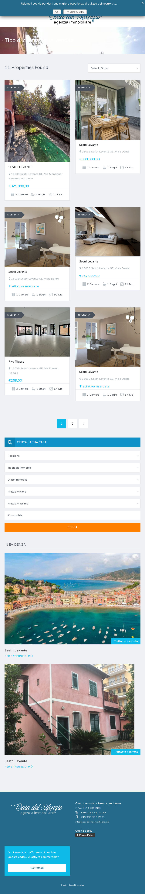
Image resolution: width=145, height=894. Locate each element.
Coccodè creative (76, 885)
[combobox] (114, 68)
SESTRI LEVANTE (20, 167)
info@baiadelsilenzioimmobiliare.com (92, 822)
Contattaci (37, 868)
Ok (56, 11)
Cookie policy (83, 830)
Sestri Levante (88, 145)
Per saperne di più (19, 656)
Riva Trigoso (16, 361)
